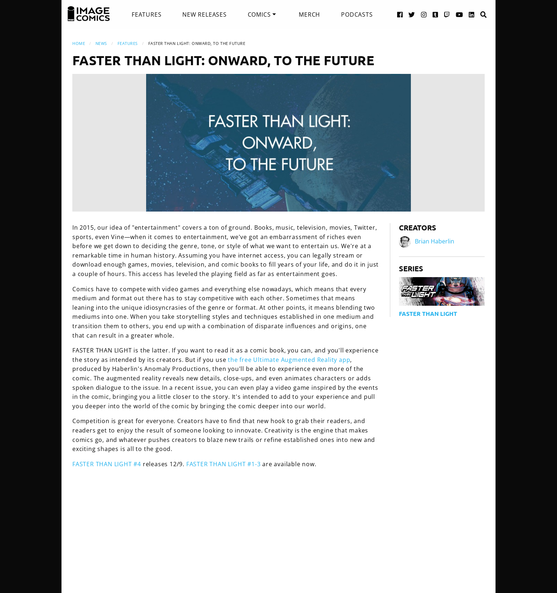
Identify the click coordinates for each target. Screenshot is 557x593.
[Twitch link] (447, 14)
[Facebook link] (400, 14)
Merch (309, 14)
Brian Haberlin (434, 241)
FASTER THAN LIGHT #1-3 (223, 464)
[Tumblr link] (435, 14)
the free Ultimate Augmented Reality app (289, 360)
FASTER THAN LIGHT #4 (106, 464)
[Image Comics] (88, 14)
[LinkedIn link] (472, 14)
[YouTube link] (459, 14)
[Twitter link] (411, 14)
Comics (259, 14)
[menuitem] (146, 14)
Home (78, 43)
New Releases (204, 14)
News (101, 43)
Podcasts (357, 14)
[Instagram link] (424, 14)
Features (146, 14)
